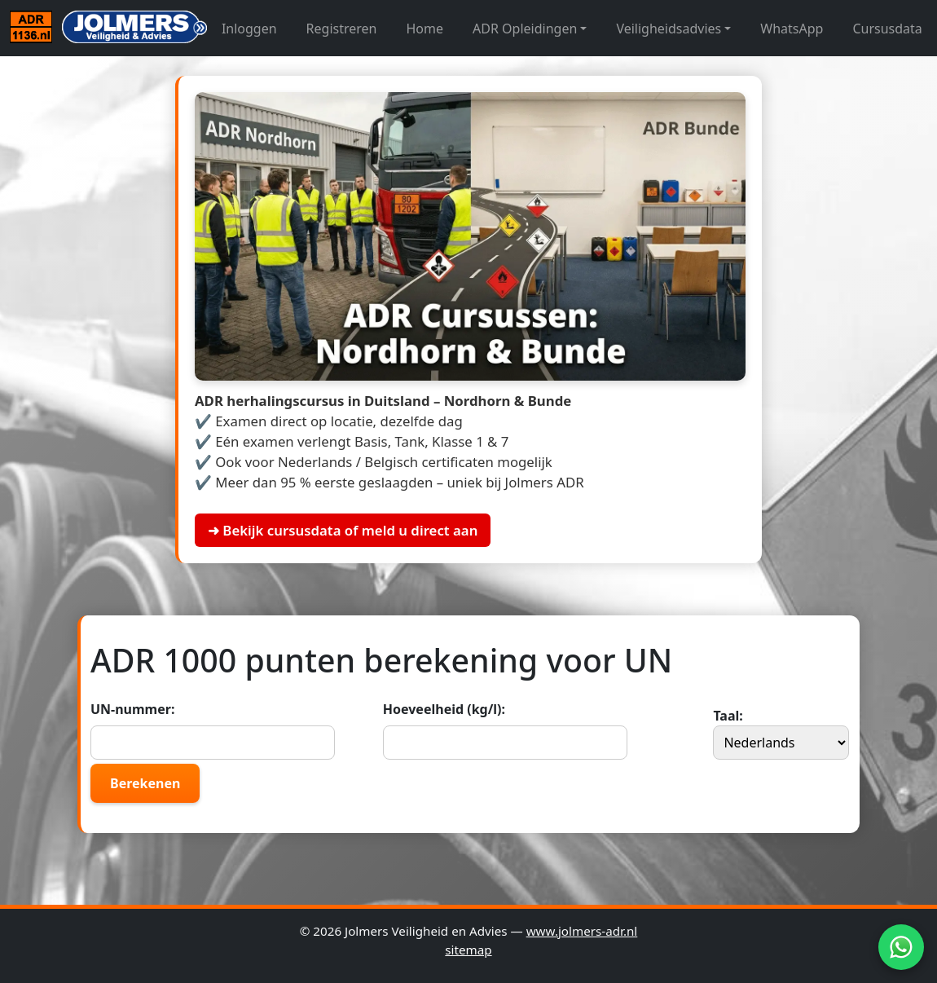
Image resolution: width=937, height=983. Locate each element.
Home (425, 28)
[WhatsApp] (901, 947)
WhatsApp (791, 28)
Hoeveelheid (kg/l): (505, 730)
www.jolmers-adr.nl (582, 931)
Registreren (341, 28)
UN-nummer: (212, 730)
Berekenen (145, 783)
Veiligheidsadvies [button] (668, 28)
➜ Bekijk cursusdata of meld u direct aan (342, 530)
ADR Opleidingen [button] (525, 28)
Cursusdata (887, 28)
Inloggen (249, 28)
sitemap (468, 949)
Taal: (781, 733)
